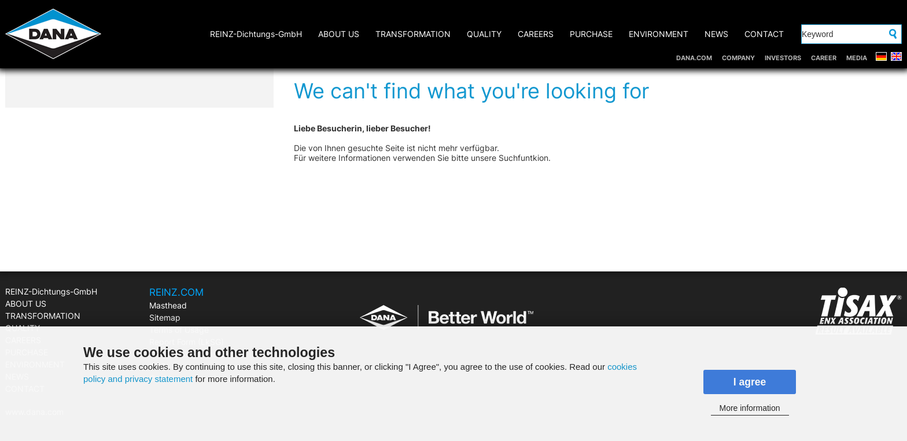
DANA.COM (694, 58)
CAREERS (536, 34)
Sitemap (164, 317)
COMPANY (738, 58)
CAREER (823, 58)
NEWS (716, 34)
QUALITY (484, 34)
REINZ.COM (176, 292)
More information (749, 408)
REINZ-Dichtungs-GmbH (256, 34)
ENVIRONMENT (658, 34)
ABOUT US (338, 34)
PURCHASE (591, 34)
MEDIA (856, 58)
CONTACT (764, 34)
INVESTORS (783, 58)
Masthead (168, 305)
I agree (749, 382)
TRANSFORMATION (413, 34)
